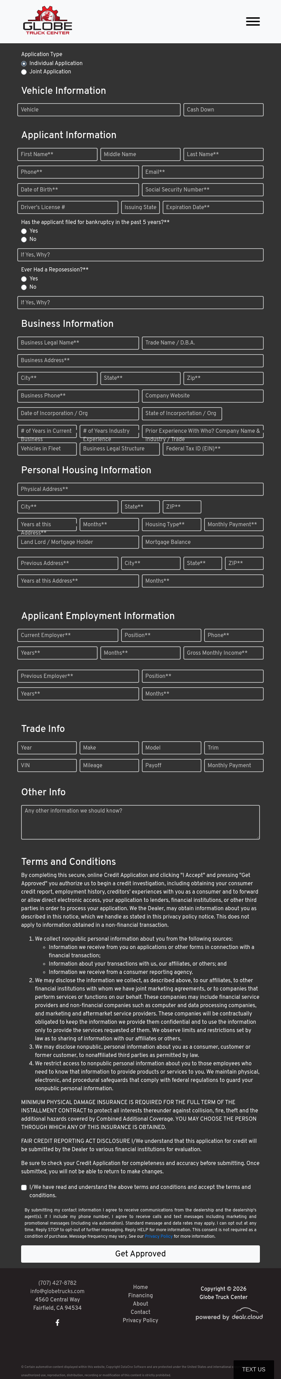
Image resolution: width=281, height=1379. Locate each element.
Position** (138, 635)
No (32, 239)
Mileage (92, 765)
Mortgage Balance (168, 542)
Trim (213, 748)
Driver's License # (43, 207)
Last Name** (203, 154)
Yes (33, 231)
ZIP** (173, 507)
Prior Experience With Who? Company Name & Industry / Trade (202, 435)
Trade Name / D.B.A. (170, 343)
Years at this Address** (36, 529)
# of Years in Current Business (46, 435)
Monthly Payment (229, 765)
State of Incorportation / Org (180, 413)
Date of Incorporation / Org (54, 413)
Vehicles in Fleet (41, 449)
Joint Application (50, 72)
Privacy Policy (159, 1236)
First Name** (37, 154)
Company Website (167, 396)
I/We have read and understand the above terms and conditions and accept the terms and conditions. (140, 1191)
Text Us (253, 1369)
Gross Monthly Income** (217, 653)
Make (89, 748)
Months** (95, 524)
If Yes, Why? (35, 255)
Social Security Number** (177, 190)
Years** (30, 653)
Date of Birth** (39, 190)
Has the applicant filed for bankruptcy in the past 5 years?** (95, 222)
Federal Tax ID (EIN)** (193, 449)
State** (113, 378)
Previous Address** (45, 563)
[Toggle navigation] (253, 21)
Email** (155, 172)
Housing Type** (165, 524)
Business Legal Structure (114, 449)
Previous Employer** (47, 676)
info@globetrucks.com (57, 1291)
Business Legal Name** (50, 343)
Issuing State (140, 207)
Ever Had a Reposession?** (55, 270)
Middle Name (120, 154)
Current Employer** (46, 635)
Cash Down (200, 110)
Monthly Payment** (232, 524)
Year (26, 748)
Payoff (153, 765)
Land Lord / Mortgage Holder (57, 542)
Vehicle (29, 110)
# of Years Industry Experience (106, 435)
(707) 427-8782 (57, 1283)
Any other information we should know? (73, 811)
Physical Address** (44, 489)
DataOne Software (133, 1367)
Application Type (41, 54)
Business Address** (45, 360)
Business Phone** (43, 396)
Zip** (194, 378)
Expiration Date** (188, 207)
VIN (25, 765)
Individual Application (56, 63)
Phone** (31, 172)
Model (153, 748)
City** (29, 378)
